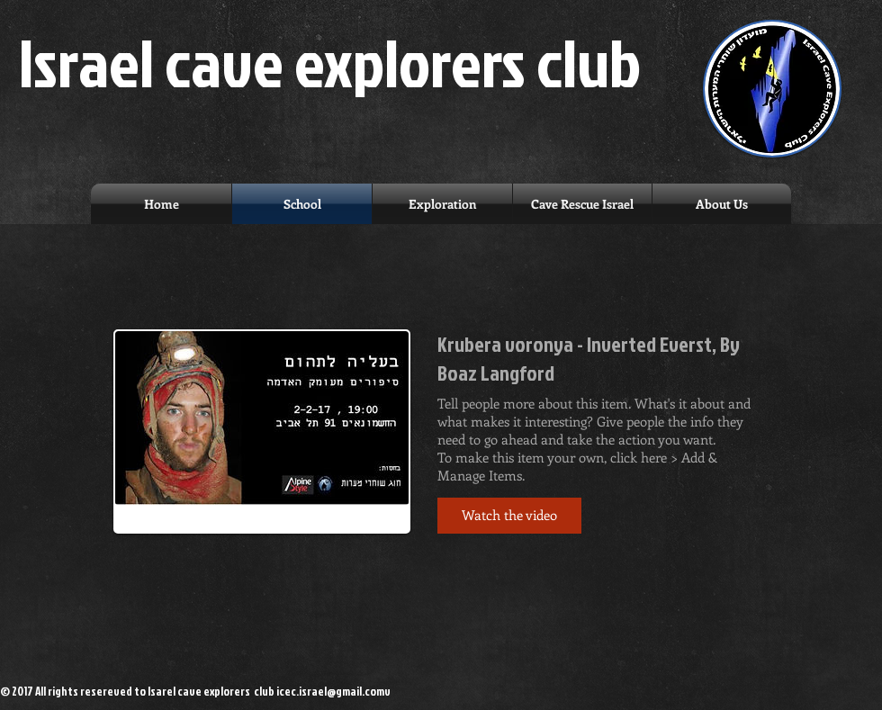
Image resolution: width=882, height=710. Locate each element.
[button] (509, 516)
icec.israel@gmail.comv (333, 691)
